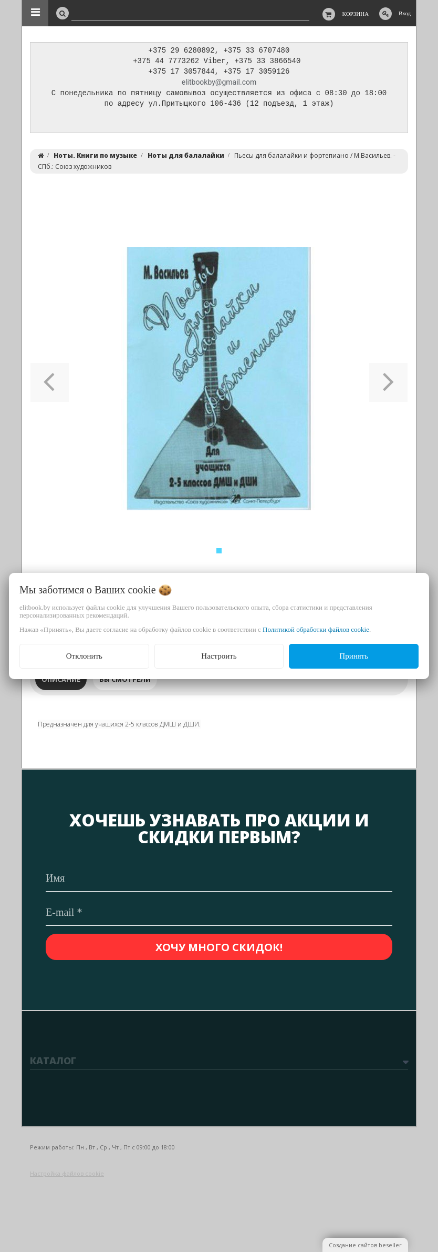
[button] (49, 381)
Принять (353, 656)
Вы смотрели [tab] (125, 681)
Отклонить (84, 656)
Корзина (355, 14)
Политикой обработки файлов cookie (316, 629)
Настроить (218, 656)
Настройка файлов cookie (67, 1173)
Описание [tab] (60, 681)
